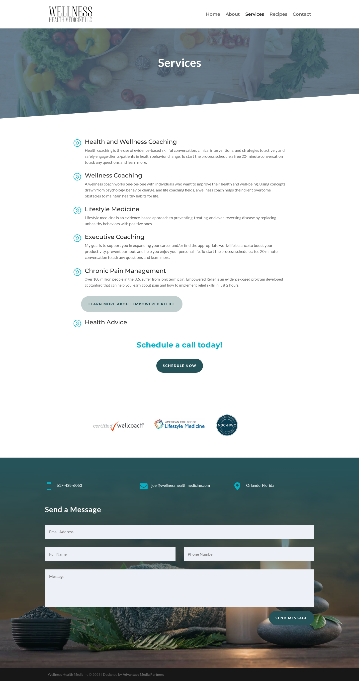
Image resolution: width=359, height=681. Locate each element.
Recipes (278, 14)
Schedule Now (179, 365)
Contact (302, 14)
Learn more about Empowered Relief (132, 304)
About (233, 14)
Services (254, 14)
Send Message (291, 618)
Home (213, 14)
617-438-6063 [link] (69, 485)
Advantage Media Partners (143, 674)
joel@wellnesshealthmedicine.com (180, 485)
